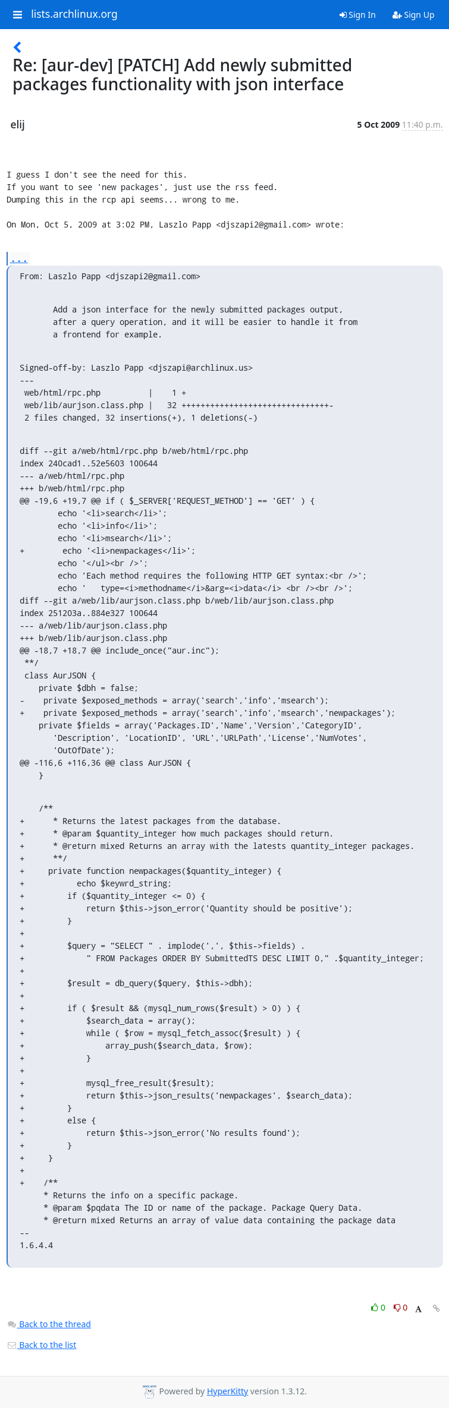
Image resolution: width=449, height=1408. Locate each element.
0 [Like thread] (379, 1307)
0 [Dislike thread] (401, 1307)
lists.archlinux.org (74, 14)
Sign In (358, 14)
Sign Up (414, 14)
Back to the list (42, 1344)
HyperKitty (227, 1391)
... (19, 258)
